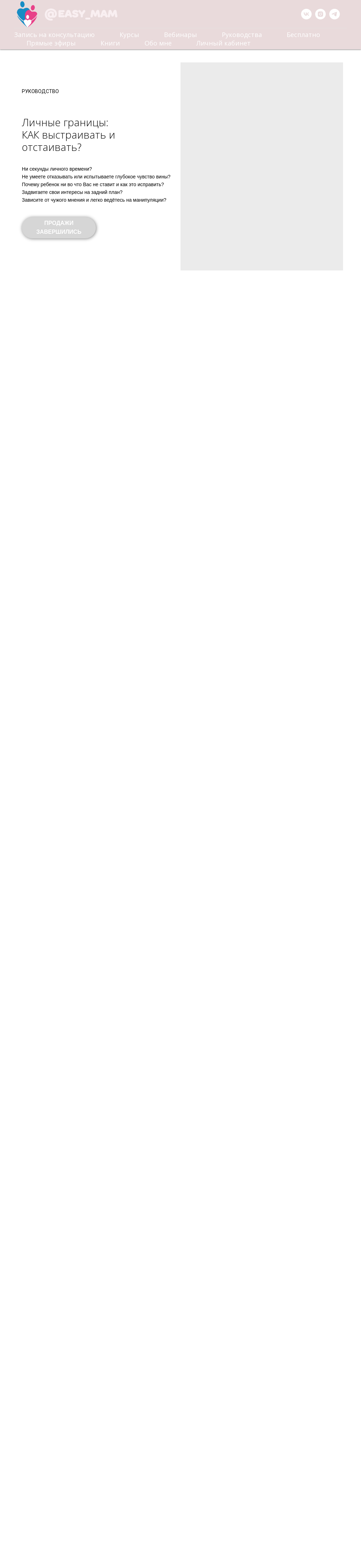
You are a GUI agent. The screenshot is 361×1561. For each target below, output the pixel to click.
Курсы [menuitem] (129, 34)
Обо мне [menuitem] (158, 43)
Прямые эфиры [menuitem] (51, 43)
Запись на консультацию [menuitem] (54, 34)
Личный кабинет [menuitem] (223, 43)
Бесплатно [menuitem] (303, 34)
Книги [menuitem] (110, 43)
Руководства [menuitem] (242, 34)
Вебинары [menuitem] (180, 34)
